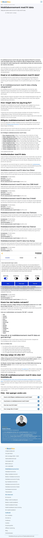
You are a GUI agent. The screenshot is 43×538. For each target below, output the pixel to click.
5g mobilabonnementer (11, 481)
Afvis (8, 283)
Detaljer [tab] (21, 257)
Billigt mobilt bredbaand (11, 499)
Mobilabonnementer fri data (12, 479)
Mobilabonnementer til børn (12, 486)
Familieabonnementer (11, 489)
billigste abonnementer (13, 124)
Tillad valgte (21, 283)
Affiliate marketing (10, 528)
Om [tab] (35, 257)
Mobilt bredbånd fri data (11, 505)
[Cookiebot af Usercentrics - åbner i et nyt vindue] (36, 253)
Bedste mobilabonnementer (12, 476)
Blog (6, 530)
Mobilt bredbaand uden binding (13, 507)
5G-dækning (25, 369)
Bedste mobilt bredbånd (11, 502)
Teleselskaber (8, 491)
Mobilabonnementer (10, 471)
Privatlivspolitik (9, 525)
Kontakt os (8, 518)
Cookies (7, 523)
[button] (10, 13)
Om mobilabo (8, 515)
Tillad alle (35, 283)
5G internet (8, 497)
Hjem (2, 4)
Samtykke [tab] (7, 257)
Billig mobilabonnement (11, 474)
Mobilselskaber (9, 533)
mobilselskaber (36, 164)
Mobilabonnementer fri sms (12, 484)
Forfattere (7, 520)
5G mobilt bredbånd (10, 510)
